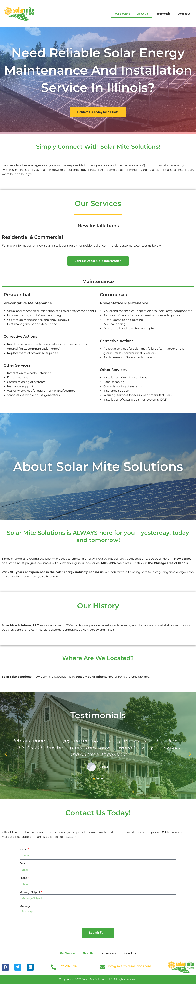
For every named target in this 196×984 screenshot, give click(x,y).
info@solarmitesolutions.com (129, 966)
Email (23, 863)
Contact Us (184, 13)
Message (25, 906)
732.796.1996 (68, 966)
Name (23, 849)
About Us (142, 13)
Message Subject (30, 892)
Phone (24, 878)
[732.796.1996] (53, 967)
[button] (6, 754)
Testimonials (162, 13)
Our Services (122, 13)
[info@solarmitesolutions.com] (102, 967)
